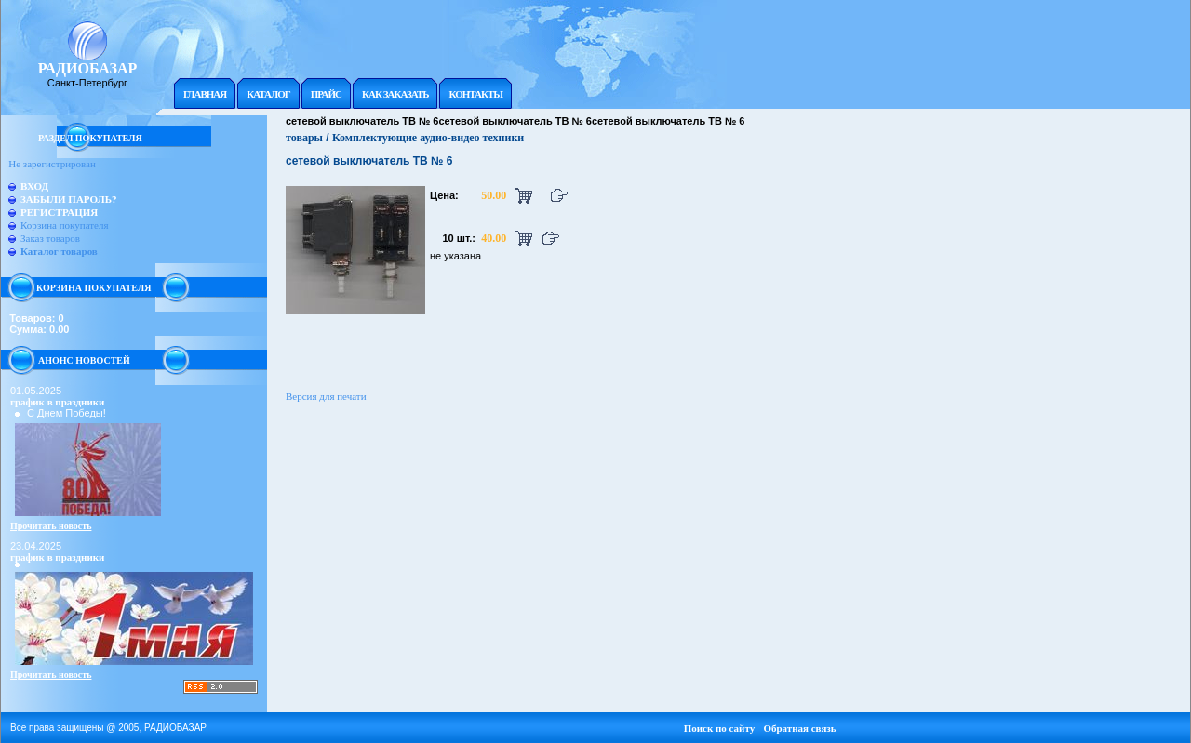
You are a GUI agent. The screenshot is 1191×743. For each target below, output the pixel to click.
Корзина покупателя (64, 225)
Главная (204, 94)
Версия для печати (326, 396)
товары (304, 137)
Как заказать (395, 94)
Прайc (326, 94)
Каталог (268, 94)
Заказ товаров (50, 238)
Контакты (475, 94)
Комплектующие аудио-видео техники (428, 137)
